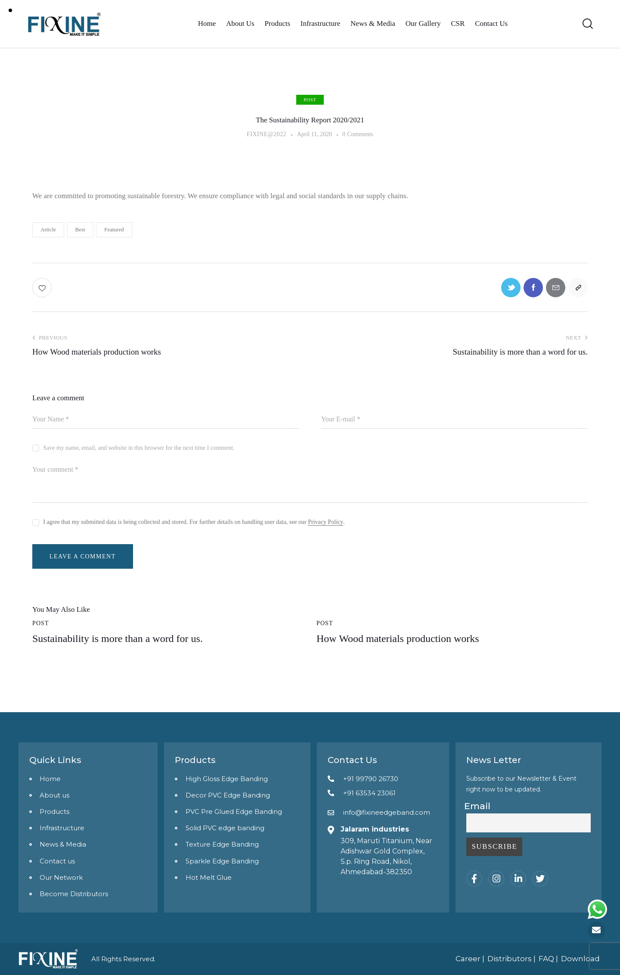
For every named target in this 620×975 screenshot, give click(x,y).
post (310, 99)
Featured (114, 229)
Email (477, 806)
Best (80, 229)
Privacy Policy (325, 522)
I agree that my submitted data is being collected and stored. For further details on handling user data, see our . (194, 522)
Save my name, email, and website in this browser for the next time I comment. (138, 448)
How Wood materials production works (397, 638)
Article (48, 229)
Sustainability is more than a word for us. (117, 638)
